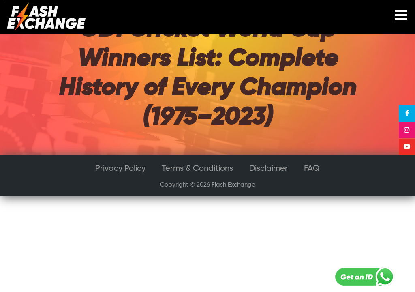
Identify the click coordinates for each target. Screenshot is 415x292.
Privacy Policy (120, 168)
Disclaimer (268, 168)
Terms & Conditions (197, 168)
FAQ (311, 168)
